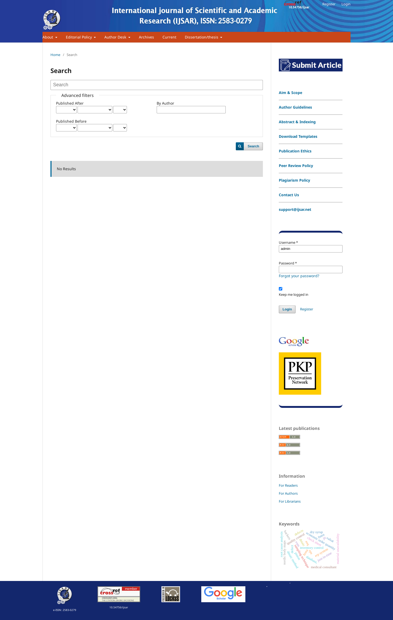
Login (346, 4)
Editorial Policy (79, 37)
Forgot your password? (299, 275)
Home (55, 54)
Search (253, 146)
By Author (165, 103)
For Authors (288, 493)
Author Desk (115, 37)
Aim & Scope (290, 92)
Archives (146, 37)
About (48, 37)
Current (169, 37)
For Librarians (290, 501)
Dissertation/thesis (202, 37)
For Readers (288, 485)
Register (328, 4)
